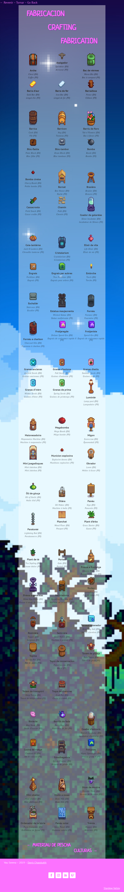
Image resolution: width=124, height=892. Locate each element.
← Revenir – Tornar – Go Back (18, 2)
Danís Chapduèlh (37, 862)
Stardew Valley (112, 888)
